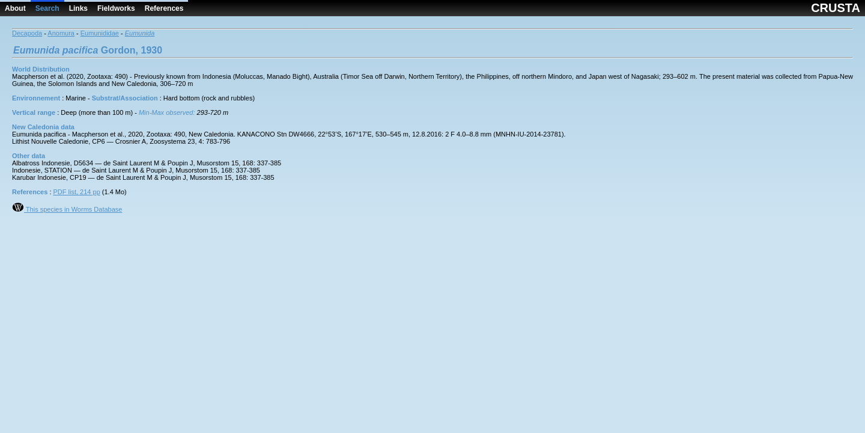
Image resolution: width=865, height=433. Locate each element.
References (164, 8)
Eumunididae (99, 33)
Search (47, 8)
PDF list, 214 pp (76, 191)
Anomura (60, 33)
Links (78, 8)
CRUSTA (835, 7)
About (15, 8)
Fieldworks (116, 8)
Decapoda (27, 33)
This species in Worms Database (67, 209)
